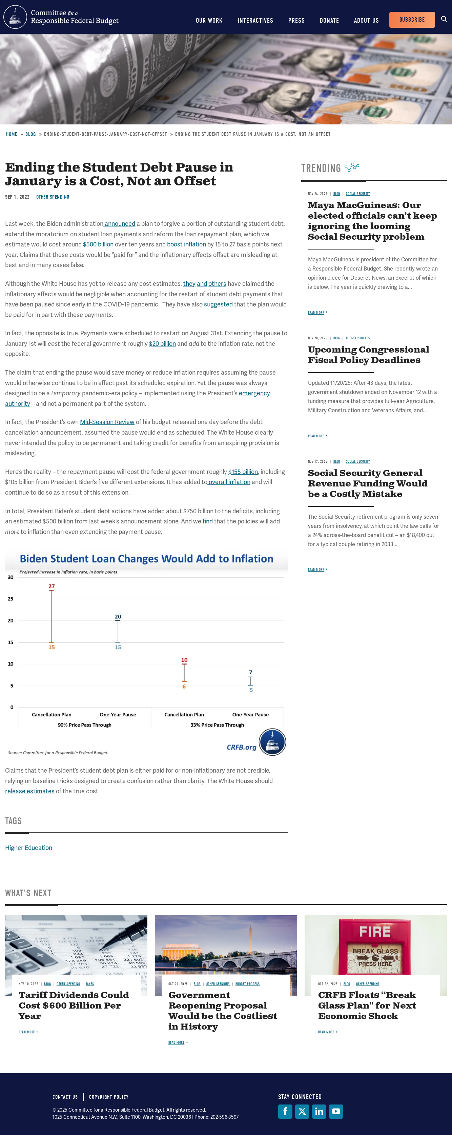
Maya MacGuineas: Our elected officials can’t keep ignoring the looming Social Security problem (372, 221)
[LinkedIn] (319, 1111)
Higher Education (28, 848)
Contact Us (65, 1097)
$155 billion (243, 472)
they (189, 283)
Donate (329, 20)
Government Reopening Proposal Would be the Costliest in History (222, 1011)
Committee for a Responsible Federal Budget (61, 17)
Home (11, 134)
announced (119, 223)
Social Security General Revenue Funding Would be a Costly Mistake (368, 483)
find (208, 521)
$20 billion (162, 343)
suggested (218, 304)
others (217, 283)
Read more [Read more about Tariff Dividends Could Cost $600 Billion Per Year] (27, 1032)
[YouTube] (336, 1111)
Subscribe (412, 19)
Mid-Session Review (107, 422)
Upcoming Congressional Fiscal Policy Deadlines (368, 355)
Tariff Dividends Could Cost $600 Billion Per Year (74, 1006)
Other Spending (52, 197)
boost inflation (186, 244)
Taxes (90, 984)
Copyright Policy (109, 1097)
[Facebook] (285, 1111)
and (202, 283)
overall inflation (228, 482)
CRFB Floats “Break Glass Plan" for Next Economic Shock (367, 1006)
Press (296, 20)
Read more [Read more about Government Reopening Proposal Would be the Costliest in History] (176, 1042)
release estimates (30, 791)
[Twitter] (302, 1111)
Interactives (255, 20)
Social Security (358, 194)
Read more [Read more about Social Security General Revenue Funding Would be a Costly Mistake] (316, 570)
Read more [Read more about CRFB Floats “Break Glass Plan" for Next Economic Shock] (326, 1032)
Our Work (209, 20)
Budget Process (358, 338)
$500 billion (98, 244)
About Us (366, 20)
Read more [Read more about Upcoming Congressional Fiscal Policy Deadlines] (316, 436)
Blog (30, 134)
